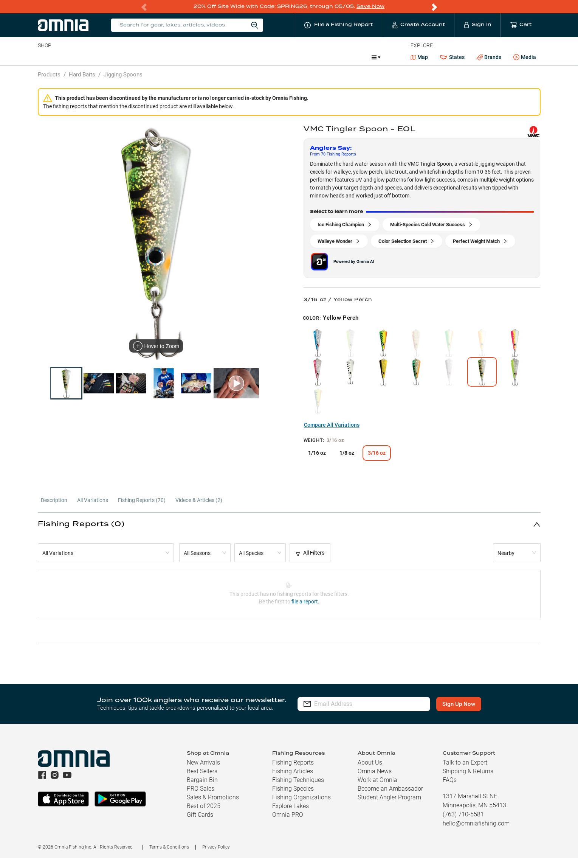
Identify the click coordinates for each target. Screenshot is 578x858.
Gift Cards (200, 814)
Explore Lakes (290, 805)
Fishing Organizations (301, 796)
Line (67, 57)
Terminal (146, 57)
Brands (489, 57)
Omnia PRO (287, 814)
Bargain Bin (202, 779)
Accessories (183, 57)
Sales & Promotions (213, 796)
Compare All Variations (332, 424)
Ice (289, 57)
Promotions (345, 58)
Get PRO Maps (256, 57)
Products (49, 74)
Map (419, 57)
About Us (370, 762)
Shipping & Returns (468, 770)
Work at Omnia (377, 779)
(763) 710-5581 (463, 814)
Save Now (370, 6)
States (452, 57)
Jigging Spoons (123, 74)
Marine (218, 57)
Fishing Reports (293, 762)
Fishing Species (293, 788)
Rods (91, 57)
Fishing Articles (292, 770)
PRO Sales (200, 788)
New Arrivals (203, 762)
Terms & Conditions (169, 846)
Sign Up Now (458, 703)
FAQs (450, 779)
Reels (116, 57)
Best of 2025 (203, 805)
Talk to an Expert (465, 762)
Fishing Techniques (298, 779)
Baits (44, 57)
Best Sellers (202, 770)
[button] (289, 523)
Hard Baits (82, 74)
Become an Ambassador (390, 788)
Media (524, 57)
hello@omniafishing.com (476, 823)
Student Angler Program (389, 796)
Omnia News (375, 770)
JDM (310, 57)
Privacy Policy (216, 846)
